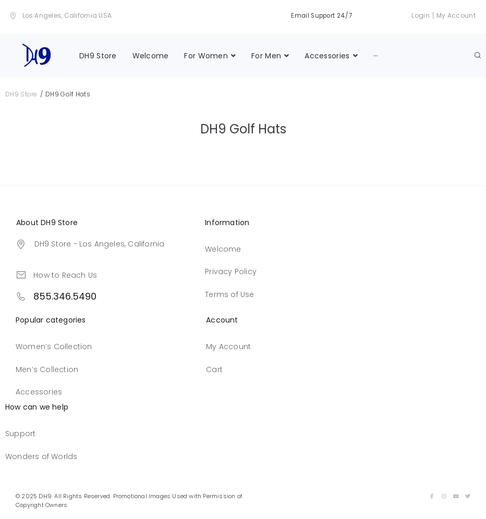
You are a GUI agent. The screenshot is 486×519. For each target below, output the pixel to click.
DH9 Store (21, 93)
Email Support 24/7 (319, 15)
